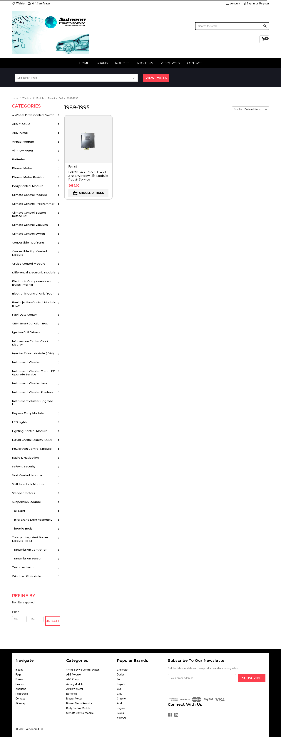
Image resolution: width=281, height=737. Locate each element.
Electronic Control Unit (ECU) (33, 293)
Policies (122, 63)
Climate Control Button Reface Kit (29, 214)
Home (84, 63)
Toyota (121, 684)
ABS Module (21, 124)
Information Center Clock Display (30, 342)
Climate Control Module (29, 195)
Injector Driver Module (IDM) (33, 353)
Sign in (249, 3)
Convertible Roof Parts (28, 242)
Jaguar (121, 708)
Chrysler (122, 698)
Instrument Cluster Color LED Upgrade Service (33, 372)
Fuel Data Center (24, 314)
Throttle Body (22, 528)
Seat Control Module (27, 475)
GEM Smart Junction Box (30, 323)
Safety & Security (23, 466)
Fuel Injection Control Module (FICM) (34, 304)
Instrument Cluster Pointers (32, 392)
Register (264, 3)
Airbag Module (23, 141)
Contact (194, 63)
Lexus (120, 713)
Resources (170, 63)
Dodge (121, 674)
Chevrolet (122, 669)
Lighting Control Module (30, 431)
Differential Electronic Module (34, 272)
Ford (119, 679)
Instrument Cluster (26, 362)
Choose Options (88, 193)
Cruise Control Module (28, 263)
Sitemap (21, 703)
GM (119, 688)
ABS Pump (20, 133)
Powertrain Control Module (32, 448)
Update (53, 621)
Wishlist (18, 3)
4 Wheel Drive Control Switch (33, 115)
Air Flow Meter (22, 150)
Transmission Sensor (27, 558)
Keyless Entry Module (28, 413)
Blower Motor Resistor (28, 177)
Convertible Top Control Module (29, 253)
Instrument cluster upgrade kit (32, 402)
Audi (119, 703)
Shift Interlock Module (28, 484)
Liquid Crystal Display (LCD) (32, 440)
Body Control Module (28, 186)
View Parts (156, 78)
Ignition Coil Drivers (26, 332)
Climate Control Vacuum (30, 225)
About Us (145, 63)
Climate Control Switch (28, 233)
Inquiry (19, 669)
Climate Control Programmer (33, 203)
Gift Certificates (39, 3)
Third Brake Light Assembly (32, 519)
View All (121, 717)
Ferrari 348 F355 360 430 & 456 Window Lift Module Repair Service (88, 175)
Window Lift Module (26, 576)
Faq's (18, 674)
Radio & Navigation (25, 457)
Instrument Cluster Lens (30, 383)
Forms (102, 63)
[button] (36, 612)
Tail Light (18, 511)
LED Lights (19, 422)
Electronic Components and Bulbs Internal (32, 283)
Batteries (18, 159)
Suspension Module (26, 502)
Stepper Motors (23, 493)
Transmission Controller (29, 549)
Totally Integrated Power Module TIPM (30, 539)
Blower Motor (22, 168)
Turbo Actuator (23, 567)
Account (233, 3)
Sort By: (238, 109)
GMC (120, 693)
